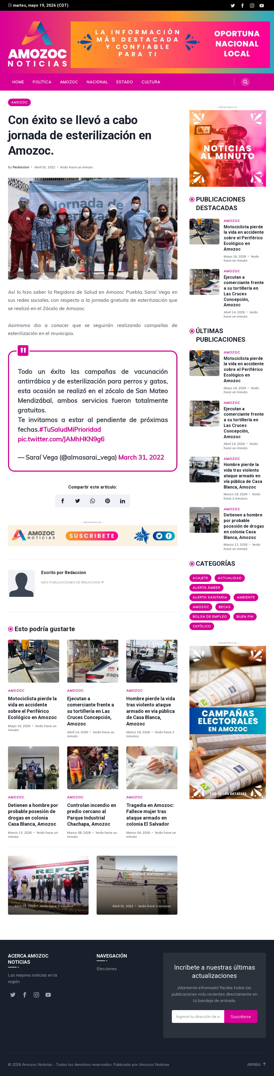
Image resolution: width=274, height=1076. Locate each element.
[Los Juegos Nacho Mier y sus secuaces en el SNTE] (48, 885)
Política (42, 82)
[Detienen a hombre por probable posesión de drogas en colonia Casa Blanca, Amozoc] (33, 767)
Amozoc (69, 82)
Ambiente (246, 597)
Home (18, 82)
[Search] (245, 82)
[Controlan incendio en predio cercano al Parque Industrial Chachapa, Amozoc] (92, 767)
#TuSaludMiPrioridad (70, 429)
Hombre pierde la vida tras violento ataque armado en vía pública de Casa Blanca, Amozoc (150, 711)
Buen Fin (245, 617)
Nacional (97, 82)
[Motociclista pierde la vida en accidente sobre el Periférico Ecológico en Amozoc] (33, 661)
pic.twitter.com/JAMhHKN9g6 (61, 439)
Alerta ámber (206, 588)
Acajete (200, 578)
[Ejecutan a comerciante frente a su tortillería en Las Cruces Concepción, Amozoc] (92, 661)
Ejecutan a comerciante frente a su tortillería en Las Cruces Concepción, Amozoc (90, 711)
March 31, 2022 (141, 457)
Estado (124, 82)
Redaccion (21, 167)
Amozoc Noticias (37, 1064)
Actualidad (230, 578)
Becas (225, 607)
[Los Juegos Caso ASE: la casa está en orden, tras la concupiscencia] (137, 885)
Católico (202, 626)
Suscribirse (241, 1016)
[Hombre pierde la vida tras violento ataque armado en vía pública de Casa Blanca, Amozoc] (151, 661)
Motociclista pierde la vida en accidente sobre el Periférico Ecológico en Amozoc (244, 238)
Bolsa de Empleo (210, 617)
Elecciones (107, 968)
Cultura (151, 82)
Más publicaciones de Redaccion (72, 582)
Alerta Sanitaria (210, 597)
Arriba (256, 1064)
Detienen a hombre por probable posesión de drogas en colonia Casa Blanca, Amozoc (244, 526)
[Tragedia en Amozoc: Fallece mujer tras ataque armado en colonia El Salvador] (151, 767)
